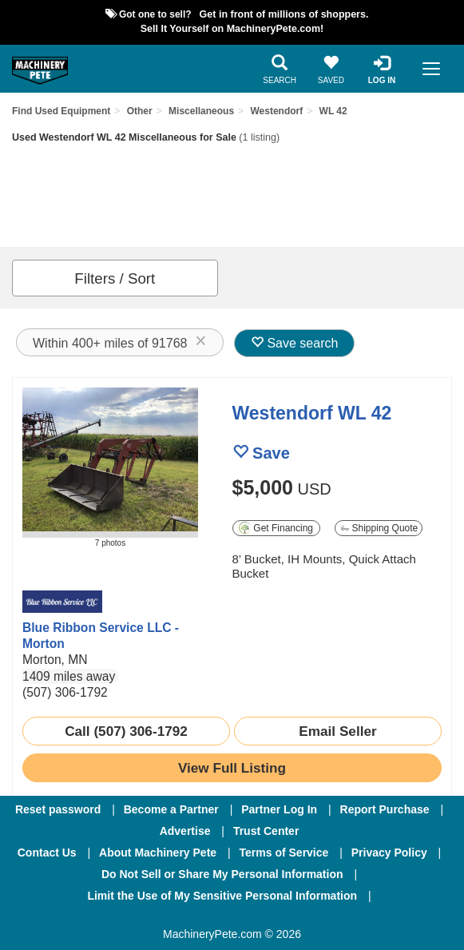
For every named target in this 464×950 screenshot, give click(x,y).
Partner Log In (279, 809)
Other (140, 111)
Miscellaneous (201, 111)
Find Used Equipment (61, 111)
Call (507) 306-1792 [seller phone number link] (126, 731)
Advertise (185, 831)
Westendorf (276, 111)
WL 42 (333, 111)
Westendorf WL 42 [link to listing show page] (312, 413)
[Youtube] (315, 917)
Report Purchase (385, 809)
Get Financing (276, 528)
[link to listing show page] (232, 767)
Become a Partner (171, 809)
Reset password (58, 809)
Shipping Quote (379, 528)
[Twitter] (233, 917)
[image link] (110, 463)
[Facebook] (147, 917)
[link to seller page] (62, 601)
